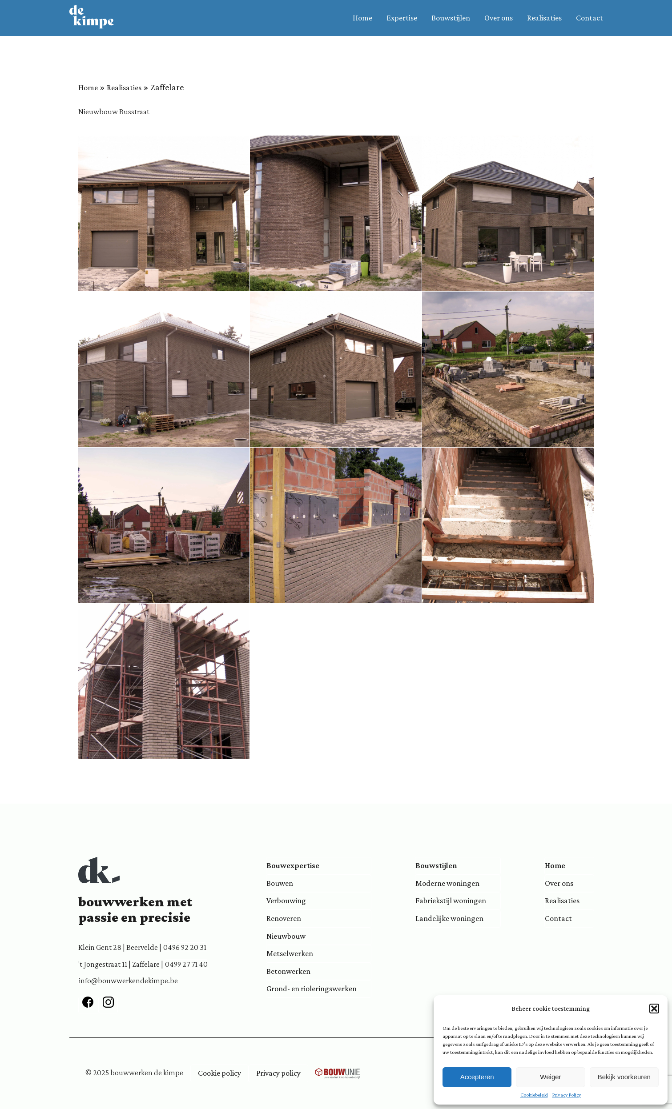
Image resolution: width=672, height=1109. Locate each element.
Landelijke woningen (449, 918)
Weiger (550, 1077)
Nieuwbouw (286, 936)
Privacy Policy (566, 1095)
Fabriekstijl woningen (450, 900)
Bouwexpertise (292, 865)
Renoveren (283, 918)
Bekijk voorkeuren (624, 1077)
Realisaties (544, 17)
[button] (654, 1008)
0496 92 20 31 (184, 947)
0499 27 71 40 (186, 964)
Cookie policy (219, 1073)
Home (362, 17)
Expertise (401, 17)
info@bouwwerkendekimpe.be (128, 980)
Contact (589, 17)
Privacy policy (278, 1073)
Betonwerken (288, 971)
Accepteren (477, 1077)
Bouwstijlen (450, 17)
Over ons (498, 17)
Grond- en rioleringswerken (311, 988)
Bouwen (279, 883)
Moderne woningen (447, 883)
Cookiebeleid (534, 1095)
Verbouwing (286, 900)
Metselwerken (289, 953)
